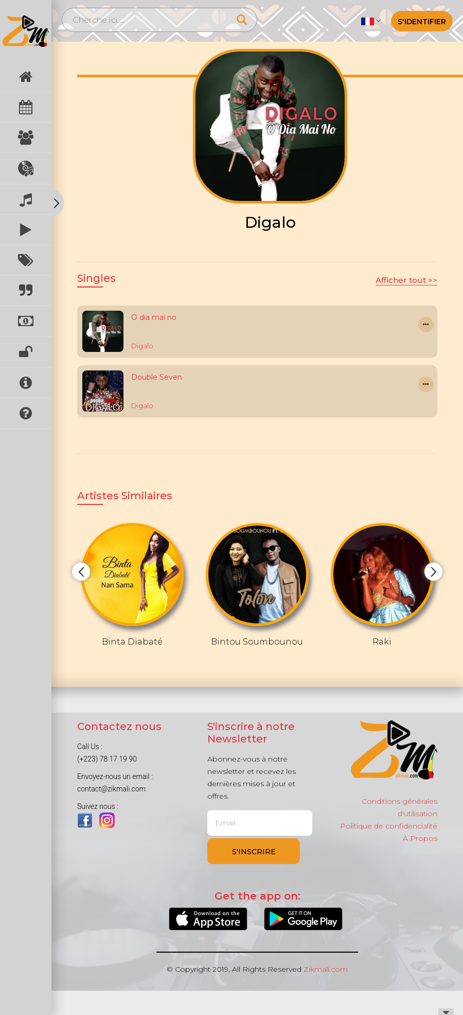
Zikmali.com (326, 969)
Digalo (142, 346)
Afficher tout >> (406, 280)
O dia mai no (153, 317)
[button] (370, 20)
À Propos (420, 838)
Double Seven (156, 377)
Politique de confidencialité (388, 826)
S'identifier (422, 21)
